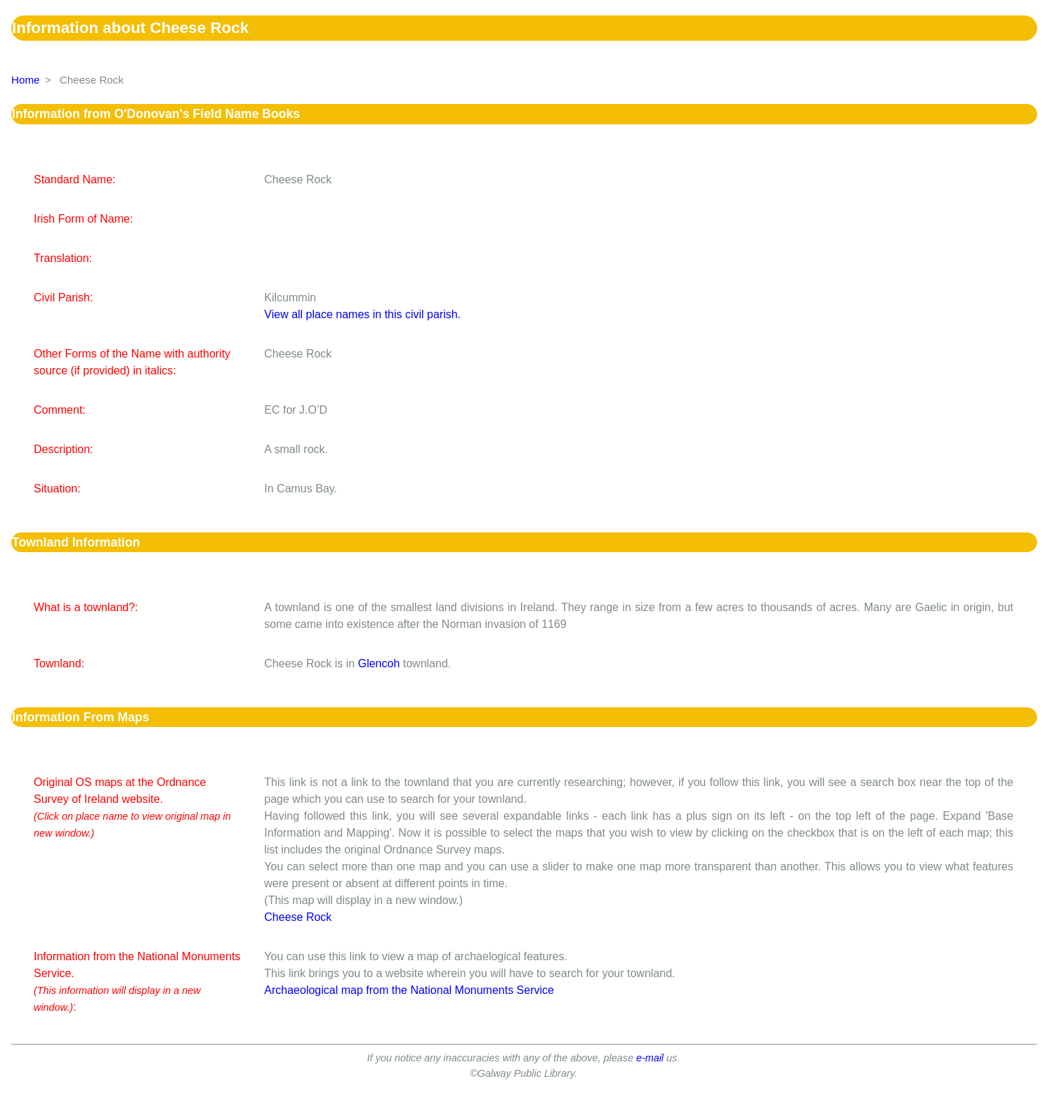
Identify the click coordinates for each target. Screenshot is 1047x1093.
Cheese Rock (297, 917)
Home (25, 80)
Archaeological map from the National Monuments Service (409, 990)
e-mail (650, 1057)
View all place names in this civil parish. (362, 314)
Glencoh (379, 663)
